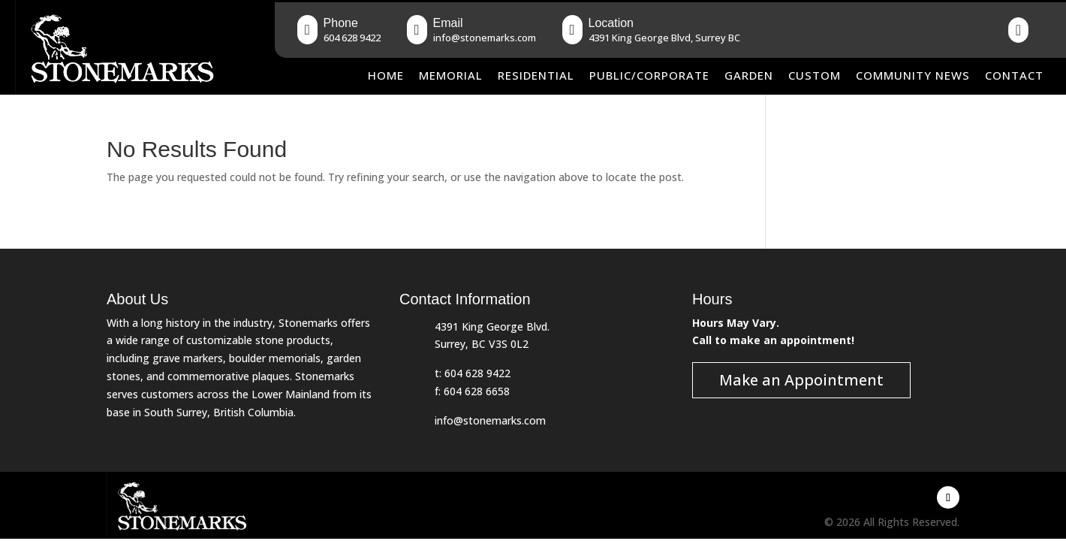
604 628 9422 (477, 373)
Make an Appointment (801, 380)
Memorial (451, 75)
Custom (814, 75)
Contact (1014, 75)
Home (386, 75)
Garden (748, 75)
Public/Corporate (649, 75)
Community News (913, 75)
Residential (536, 75)
